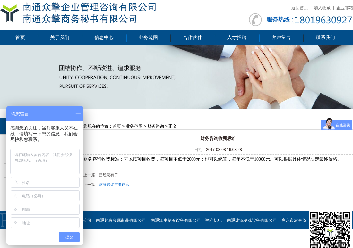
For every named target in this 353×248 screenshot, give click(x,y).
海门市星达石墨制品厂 (92, 238)
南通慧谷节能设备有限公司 (248, 238)
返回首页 (299, 7)
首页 (20, 37)
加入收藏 (322, 7)
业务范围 (148, 37)
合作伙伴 (192, 37)
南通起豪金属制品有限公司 (121, 220)
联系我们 (325, 37)
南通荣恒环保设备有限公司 (193, 238)
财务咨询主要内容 (114, 184)
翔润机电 (213, 220)
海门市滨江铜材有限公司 (140, 238)
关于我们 (59, 37)
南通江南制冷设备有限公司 (176, 220)
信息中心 (104, 37)
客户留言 (281, 37)
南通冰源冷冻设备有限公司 (252, 220)
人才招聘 (236, 37)
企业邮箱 (344, 7)
